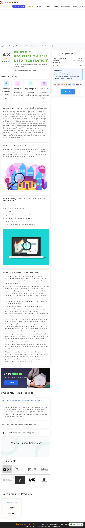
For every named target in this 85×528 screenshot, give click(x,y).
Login (81, 6)
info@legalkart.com (54, 524)
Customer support (23, 524)
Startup (47, 6)
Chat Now (11, 383)
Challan (55, 6)
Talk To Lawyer (19, 6)
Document (39, 6)
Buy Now (67, 91)
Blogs (75, 6)
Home (5, 46)
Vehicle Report (65, 6)
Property (30, 6)
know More (11, 513)
